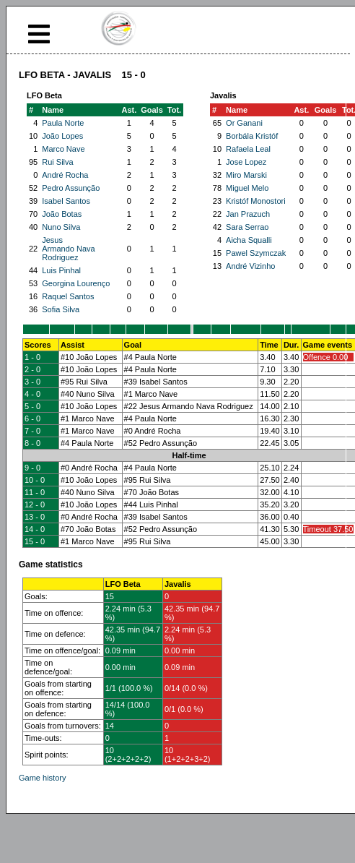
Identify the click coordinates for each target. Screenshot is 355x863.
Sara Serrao (247, 227)
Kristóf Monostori (256, 201)
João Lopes (62, 136)
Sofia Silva (60, 309)
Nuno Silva (61, 227)
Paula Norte (63, 123)
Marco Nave (63, 149)
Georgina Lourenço (76, 283)
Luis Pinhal (61, 270)
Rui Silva (57, 162)
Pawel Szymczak (256, 253)
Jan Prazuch (248, 214)
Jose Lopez (246, 162)
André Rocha (65, 175)
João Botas (62, 214)
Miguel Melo (247, 188)
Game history (42, 777)
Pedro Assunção (71, 188)
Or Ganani (244, 123)
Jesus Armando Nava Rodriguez (68, 249)
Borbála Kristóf (252, 136)
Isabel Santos (66, 201)
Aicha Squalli (249, 240)
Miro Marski (246, 175)
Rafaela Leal (248, 149)
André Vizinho (250, 266)
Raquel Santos (68, 296)
